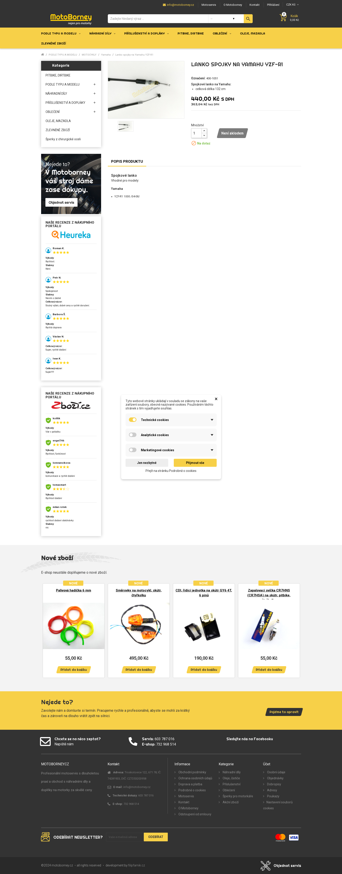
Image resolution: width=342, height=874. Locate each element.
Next (294, 628)
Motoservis (186, 796)
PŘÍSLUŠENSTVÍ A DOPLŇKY (65, 102)
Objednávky (275, 778)
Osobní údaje (275, 772)
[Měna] (292, 4)
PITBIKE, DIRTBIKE (58, 75)
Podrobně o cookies (192, 790)
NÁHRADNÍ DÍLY (56, 93)
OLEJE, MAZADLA (58, 121)
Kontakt (183, 802)
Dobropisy (273, 784)
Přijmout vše (195, 463)
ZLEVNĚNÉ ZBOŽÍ (58, 130)
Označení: (198, 78)
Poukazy (272, 796)
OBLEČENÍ (53, 112)
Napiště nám (64, 744)
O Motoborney (188, 808)
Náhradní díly (231, 772)
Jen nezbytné (146, 463)
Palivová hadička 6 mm (73, 590)
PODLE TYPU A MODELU (63, 84)
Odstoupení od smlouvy (194, 814)
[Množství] (196, 133)
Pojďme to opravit (284, 712)
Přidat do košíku (73, 670)
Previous (48, 628)
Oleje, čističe (231, 778)
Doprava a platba (190, 784)
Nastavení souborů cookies (278, 805)
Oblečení (228, 790)
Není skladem (232, 133)
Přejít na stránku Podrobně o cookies (171, 471)
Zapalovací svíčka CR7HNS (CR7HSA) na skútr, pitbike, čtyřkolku (268, 595)
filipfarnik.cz (136, 865)
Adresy (271, 790)
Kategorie (60, 65)
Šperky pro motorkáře (237, 796)
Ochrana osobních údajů (195, 778)
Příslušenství (231, 784)
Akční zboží (230, 802)
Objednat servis (287, 865)
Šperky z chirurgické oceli (63, 139)
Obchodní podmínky (192, 772)
